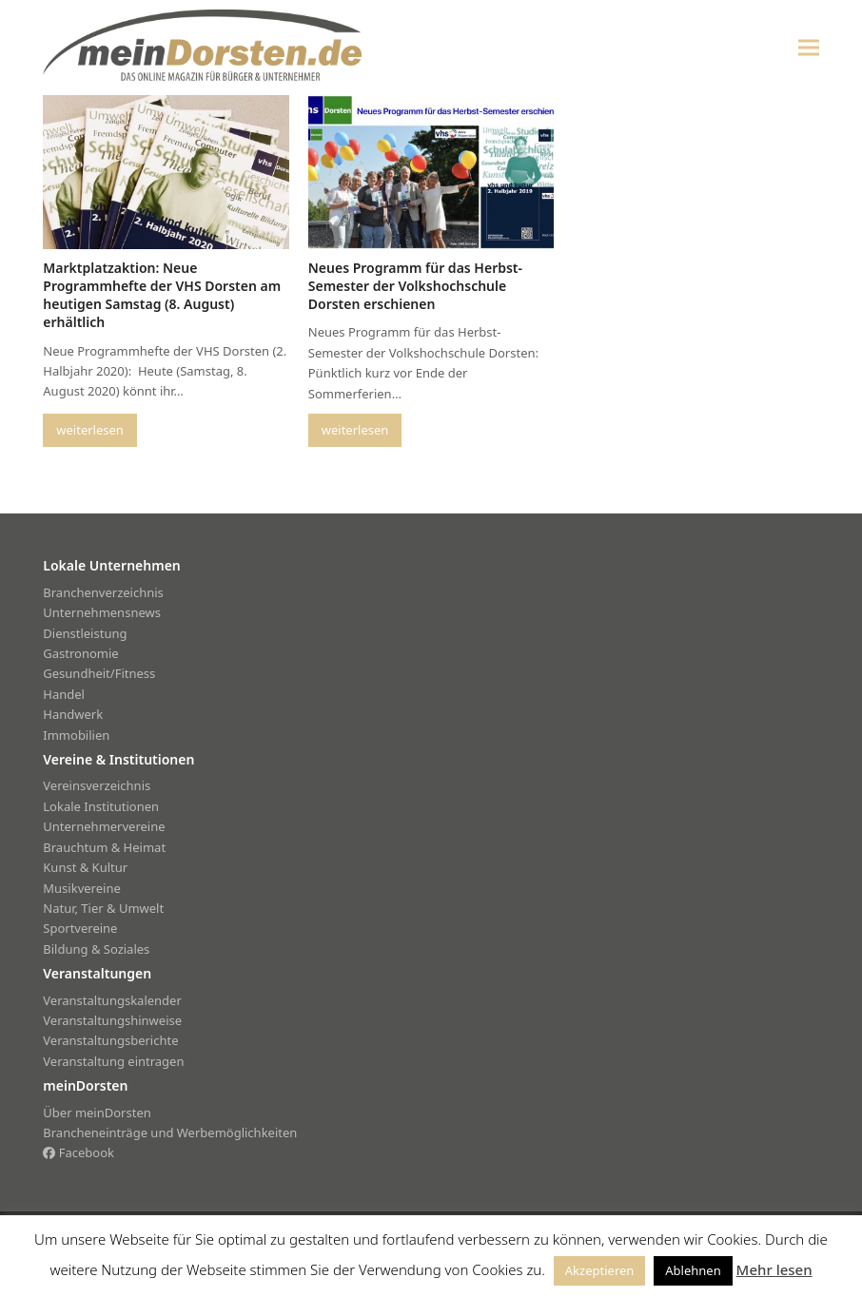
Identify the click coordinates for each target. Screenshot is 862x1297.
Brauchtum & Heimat (104, 847)
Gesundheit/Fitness (99, 673)
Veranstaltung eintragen (113, 1061)
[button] (808, 47)
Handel (64, 694)
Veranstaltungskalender (112, 1000)
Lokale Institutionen (101, 806)
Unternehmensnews (102, 612)
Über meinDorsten (96, 1112)
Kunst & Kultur (85, 867)
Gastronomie (80, 653)
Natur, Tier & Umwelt (103, 908)
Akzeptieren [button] (600, 1270)
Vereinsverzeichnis (96, 785)
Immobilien (76, 735)
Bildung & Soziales (96, 949)
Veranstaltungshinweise (112, 1020)
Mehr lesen (774, 1269)
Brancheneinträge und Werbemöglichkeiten (170, 1132)
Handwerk (73, 714)
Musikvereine (81, 888)
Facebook (78, 1152)
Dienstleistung (85, 633)
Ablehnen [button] (692, 1270)
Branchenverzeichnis (103, 592)
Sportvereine (80, 928)
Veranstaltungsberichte (110, 1040)
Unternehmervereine (104, 826)
